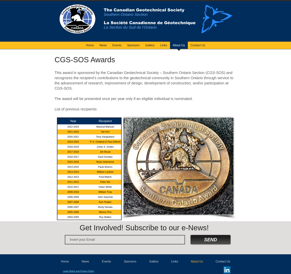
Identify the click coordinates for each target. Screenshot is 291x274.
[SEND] (210, 239)
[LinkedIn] (226, 269)
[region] (216, 20)
